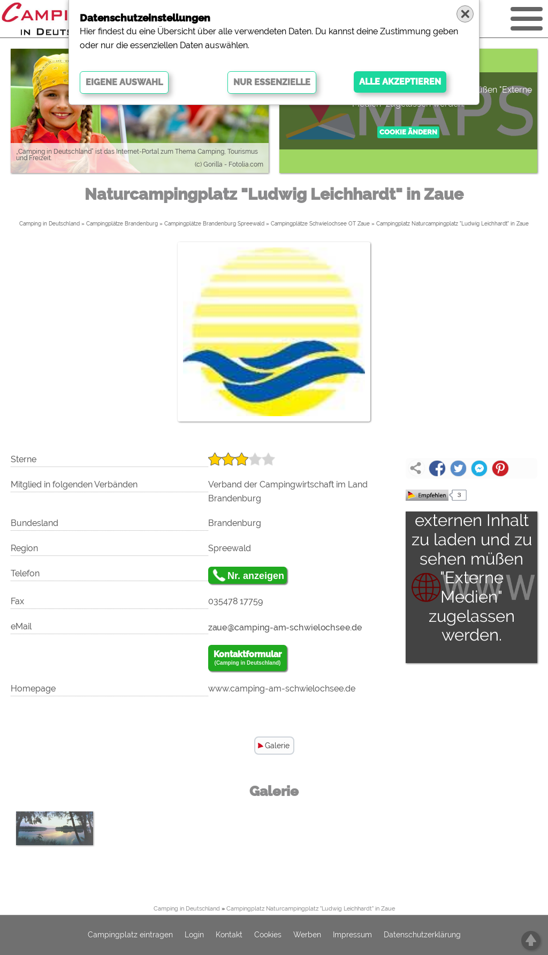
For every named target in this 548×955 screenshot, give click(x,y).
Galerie (277, 745)
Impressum (352, 935)
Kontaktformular (247, 658)
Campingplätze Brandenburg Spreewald (214, 224)
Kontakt (229, 935)
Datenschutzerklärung (422, 935)
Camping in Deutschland (49, 224)
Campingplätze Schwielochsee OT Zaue (320, 224)
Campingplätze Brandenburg (122, 224)
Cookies (267, 935)
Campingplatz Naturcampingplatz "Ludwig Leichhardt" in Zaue (452, 224)
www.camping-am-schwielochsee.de (281, 688)
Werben (307, 935)
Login (194, 935)
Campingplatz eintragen (130, 935)
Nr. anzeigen (255, 575)
